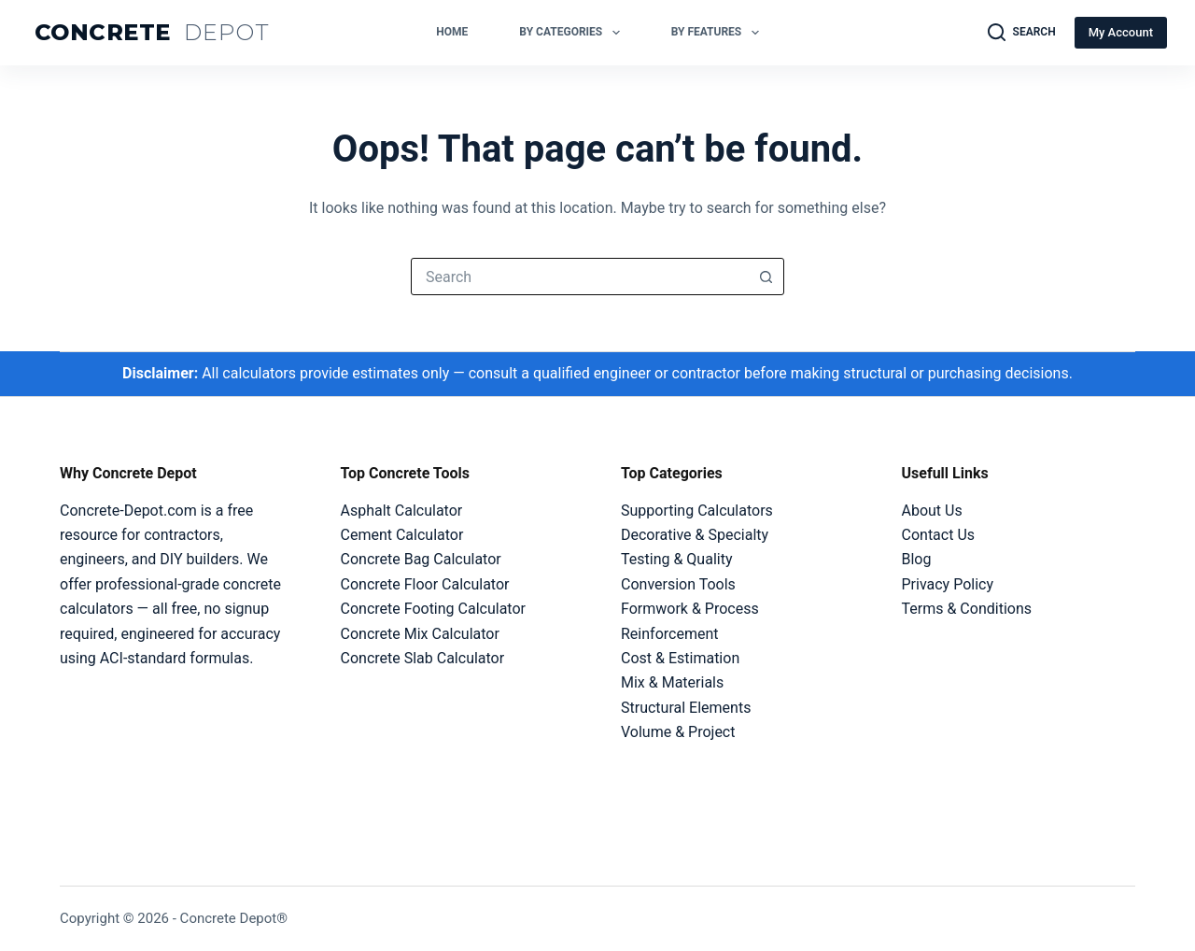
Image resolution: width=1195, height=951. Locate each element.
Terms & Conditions (967, 608)
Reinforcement (669, 634)
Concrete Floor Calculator (425, 584)
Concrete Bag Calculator (421, 559)
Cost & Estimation (680, 658)
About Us (932, 510)
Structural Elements (686, 708)
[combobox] (580, 276)
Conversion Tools (678, 584)
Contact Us (939, 535)
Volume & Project (678, 732)
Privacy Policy (948, 584)
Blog (917, 559)
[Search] (1022, 32)
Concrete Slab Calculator (423, 658)
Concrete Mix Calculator (420, 634)
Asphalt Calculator (402, 510)
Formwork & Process (690, 608)
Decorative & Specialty (694, 535)
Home (452, 31)
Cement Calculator (402, 535)
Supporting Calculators (697, 510)
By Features (718, 32)
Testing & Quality (676, 559)
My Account (1121, 32)
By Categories (572, 32)
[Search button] (765, 276)
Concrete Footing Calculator (433, 608)
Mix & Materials (672, 682)
